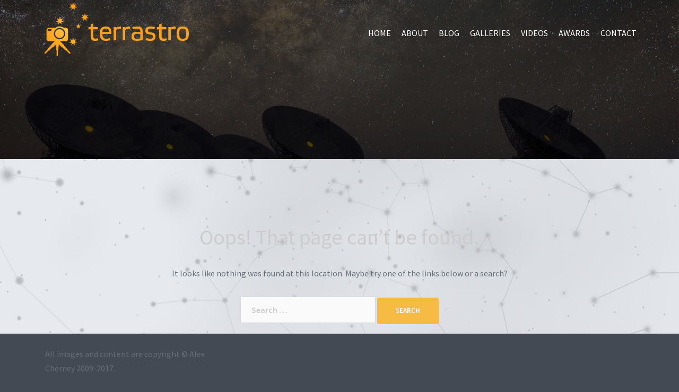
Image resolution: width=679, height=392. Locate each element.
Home (379, 33)
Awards (574, 33)
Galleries (490, 33)
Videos (534, 33)
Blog (449, 33)
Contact (618, 33)
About (415, 33)
